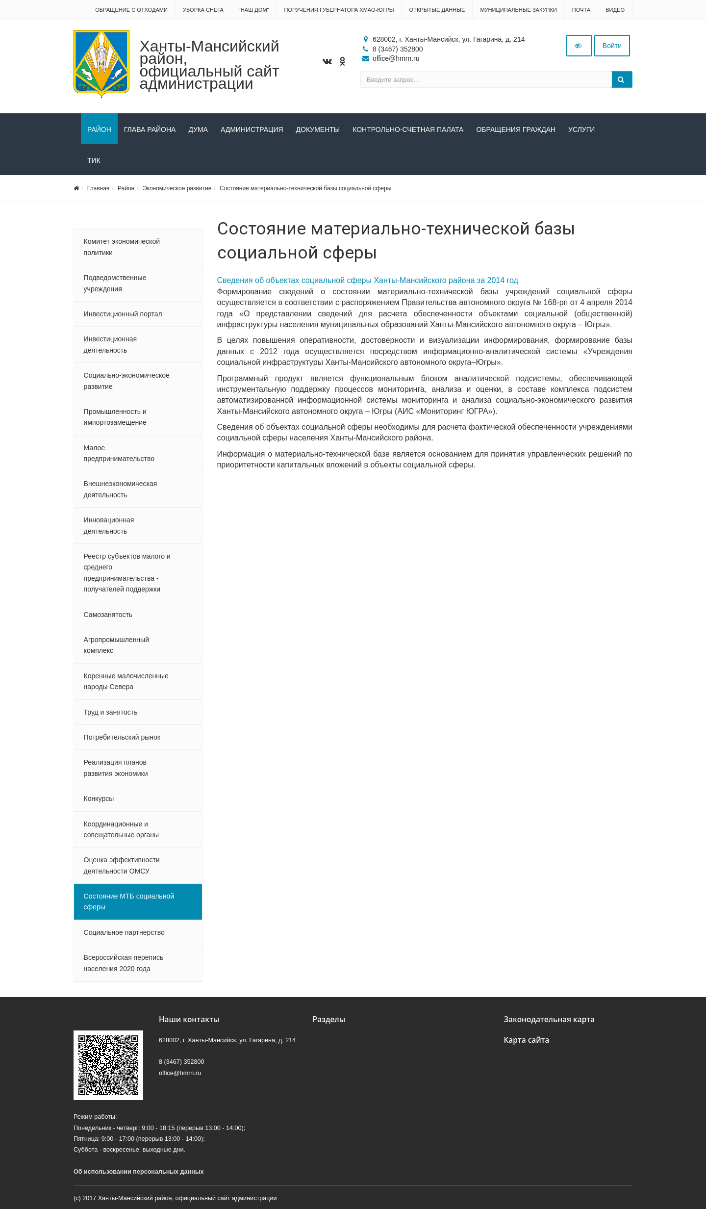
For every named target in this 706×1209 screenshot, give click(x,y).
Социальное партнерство (124, 932)
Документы (318, 129)
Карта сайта (527, 1040)
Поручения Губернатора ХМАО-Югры (339, 10)
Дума (198, 129)
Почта (581, 10)
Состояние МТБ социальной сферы (129, 901)
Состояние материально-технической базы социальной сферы (305, 188)
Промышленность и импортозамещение (115, 417)
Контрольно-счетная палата (408, 129)
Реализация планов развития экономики (116, 767)
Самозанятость (108, 614)
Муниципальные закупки (518, 10)
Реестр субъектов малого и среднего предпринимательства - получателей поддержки (127, 572)
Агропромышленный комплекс (116, 645)
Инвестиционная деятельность (110, 344)
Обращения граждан (515, 129)
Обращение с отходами (131, 10)
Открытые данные (437, 10)
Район (99, 129)
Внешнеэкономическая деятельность (120, 489)
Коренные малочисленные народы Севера (126, 681)
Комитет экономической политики (122, 246)
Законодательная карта (549, 1019)
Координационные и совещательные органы (121, 829)
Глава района (150, 129)
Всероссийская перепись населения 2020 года (124, 962)
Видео (615, 10)
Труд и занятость (111, 712)
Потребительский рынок (122, 737)
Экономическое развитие (177, 188)
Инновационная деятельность (109, 525)
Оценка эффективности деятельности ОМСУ (122, 865)
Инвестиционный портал (123, 314)
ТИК (94, 160)
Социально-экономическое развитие (127, 380)
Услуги (581, 129)
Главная (98, 188)
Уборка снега (203, 10)
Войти (612, 46)
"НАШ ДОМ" (254, 10)
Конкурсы (99, 798)
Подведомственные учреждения (115, 283)
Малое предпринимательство (119, 453)
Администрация (252, 129)
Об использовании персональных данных (139, 1171)
